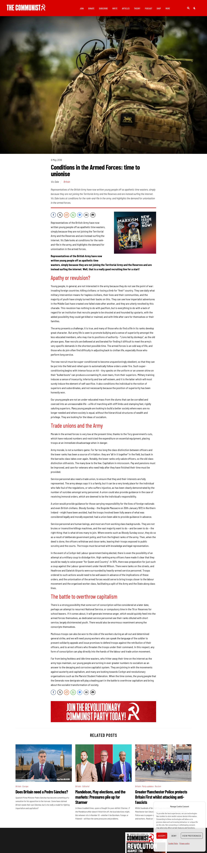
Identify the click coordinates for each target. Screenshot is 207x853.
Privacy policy (184, 843)
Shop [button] (159, 8)
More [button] (168, 8)
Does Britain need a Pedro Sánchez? (42, 793)
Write (114, 8)
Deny (174, 836)
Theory (137, 8)
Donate (91, 8)
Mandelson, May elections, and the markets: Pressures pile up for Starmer (100, 798)
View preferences (191, 836)
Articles (125, 8)
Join (82, 8)
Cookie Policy (173, 843)
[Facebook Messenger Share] (79, 216)
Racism (158, 787)
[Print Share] (92, 216)
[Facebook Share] (53, 216)
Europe (25, 787)
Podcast (148, 8)
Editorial (85, 787)
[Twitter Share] (60, 216)
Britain (67, 183)
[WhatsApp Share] (73, 216)
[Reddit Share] (66, 216)
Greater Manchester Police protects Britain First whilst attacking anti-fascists (161, 798)
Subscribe (103, 8)
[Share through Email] (86, 216)
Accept (162, 836)
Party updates (148, 787)
